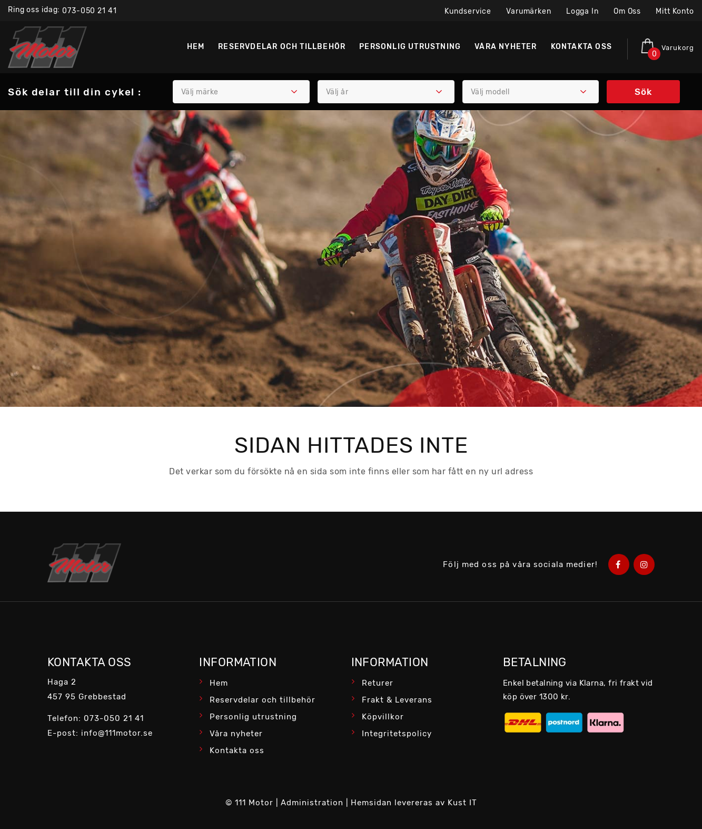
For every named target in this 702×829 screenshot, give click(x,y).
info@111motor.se (117, 733)
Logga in (582, 11)
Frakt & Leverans (397, 700)
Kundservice (467, 11)
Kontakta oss (237, 750)
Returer (377, 683)
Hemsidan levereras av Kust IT (414, 802)
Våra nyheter (236, 733)
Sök (643, 91)
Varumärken (528, 11)
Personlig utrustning (253, 716)
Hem (219, 683)
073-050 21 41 (89, 10)
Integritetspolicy (397, 733)
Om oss (627, 11)
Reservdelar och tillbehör (262, 700)
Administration (312, 802)
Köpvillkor (383, 716)
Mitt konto (675, 11)
